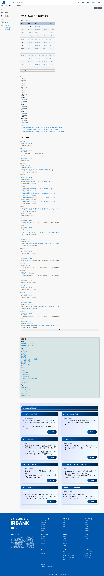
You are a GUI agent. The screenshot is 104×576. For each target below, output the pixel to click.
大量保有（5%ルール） (28, 345)
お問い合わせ (44, 571)
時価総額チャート (26, 395)
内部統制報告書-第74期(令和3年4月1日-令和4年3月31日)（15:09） (40, 209)
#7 (30, 38)
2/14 (44, 29)
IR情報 (23, 370)
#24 (37, 67)
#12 (51, 45)
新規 (64, 524)
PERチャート (25, 391)
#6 (51, 35)
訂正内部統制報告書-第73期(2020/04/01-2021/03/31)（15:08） (38, 193)
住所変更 (43, 538)
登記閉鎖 (43, 540)
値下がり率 (43, 522)
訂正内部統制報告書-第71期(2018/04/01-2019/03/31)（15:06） (38, 201)
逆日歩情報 (24, 380)
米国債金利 (43, 564)
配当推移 (23, 363)
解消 (64, 526)
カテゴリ (43, 551)
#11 (51, 42)
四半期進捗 (24, 355)
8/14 (29, 55)
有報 (6, 25)
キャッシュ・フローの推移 (29, 359)
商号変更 (43, 536)
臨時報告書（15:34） (27, 143)
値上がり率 (43, 520)
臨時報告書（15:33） (27, 280)
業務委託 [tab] (30, 418)
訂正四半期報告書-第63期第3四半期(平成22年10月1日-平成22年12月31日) (42, 131)
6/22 (50, 36)
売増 (64, 520)
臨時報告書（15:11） (27, 239)
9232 (2, 11)
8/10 (29, 29)
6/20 (51, 68)
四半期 (6, 28)
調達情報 (86, 528)
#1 (30, 32)
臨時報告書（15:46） (27, 151)
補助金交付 (86, 530)
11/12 (36, 36)
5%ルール (86, 540)
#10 (51, 38)
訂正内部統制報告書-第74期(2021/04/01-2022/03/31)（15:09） (38, 189)
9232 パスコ (4, 9)
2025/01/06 (7, 11)
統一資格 (86, 520)
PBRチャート (25, 393)
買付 (88, 2)
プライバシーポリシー (67, 571)
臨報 (93, 2)
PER (2, 13)
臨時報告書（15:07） (27, 213)
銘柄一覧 (43, 553)
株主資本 (65, 540)
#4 (37, 35)
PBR (2, 17)
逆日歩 (42, 530)
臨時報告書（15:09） (27, 228)
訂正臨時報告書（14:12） (28, 273)
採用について (59, 571)
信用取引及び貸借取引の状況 (29, 378)
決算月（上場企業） (88, 551)
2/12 (43, 39)
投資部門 (43, 528)
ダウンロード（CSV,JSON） (47, 566)
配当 (2, 21)
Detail (52, 432)
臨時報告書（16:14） (27, 177)
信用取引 (43, 524)
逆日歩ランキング (66, 559)
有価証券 (86, 538)
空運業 (7, 5)
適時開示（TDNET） (27, 343)
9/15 (29, 52)
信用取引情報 (25, 374)
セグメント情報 (25, 365)
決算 (83, 2)
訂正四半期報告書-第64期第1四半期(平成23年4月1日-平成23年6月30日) (41, 127)
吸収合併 (43, 543)
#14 (37, 54)
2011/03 (22, 72)
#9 (44, 38)
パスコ (11, 5)
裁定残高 (43, 526)
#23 (51, 61)
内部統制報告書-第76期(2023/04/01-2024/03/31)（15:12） (37, 170)
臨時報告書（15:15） (27, 165)
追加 (99, 7)
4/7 (43, 32)
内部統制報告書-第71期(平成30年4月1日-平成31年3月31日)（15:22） (41, 306)
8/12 (29, 32)
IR (5, 27)
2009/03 (36, 72)
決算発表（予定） (88, 555)
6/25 (50, 45)
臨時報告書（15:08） (27, 251)
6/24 (50, 58)
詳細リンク (27, 21)
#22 (44, 61)
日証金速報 (24, 382)
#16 (51, 54)
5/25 (25, 118)
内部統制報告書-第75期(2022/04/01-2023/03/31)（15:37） (37, 181)
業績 (10, 27)
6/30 (26, 95)
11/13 (36, 26)
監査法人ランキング (67, 553)
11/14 (36, 29)
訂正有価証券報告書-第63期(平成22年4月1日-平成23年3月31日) (39, 129)
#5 (44, 35)
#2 (37, 32)
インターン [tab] (26, 491)
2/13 (43, 58)
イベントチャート (26, 389)
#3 (30, 35)
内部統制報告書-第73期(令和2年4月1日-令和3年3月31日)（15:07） (40, 232)
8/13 (29, 39)
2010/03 (29, 72)
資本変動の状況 (25, 361)
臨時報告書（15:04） (27, 258)
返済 (64, 522)
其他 (99, 2)
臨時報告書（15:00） (27, 295)
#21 (37, 61)
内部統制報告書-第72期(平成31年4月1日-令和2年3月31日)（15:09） (40, 243)
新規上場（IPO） (88, 557)
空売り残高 (24, 372)
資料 (2, 25)
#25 (44, 67)
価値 (9, 28)
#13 (30, 54)
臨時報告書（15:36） (27, 314)
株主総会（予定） (88, 553)
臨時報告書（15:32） (27, 287)
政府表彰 (86, 526)
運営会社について (51, 571)
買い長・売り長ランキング (68, 557)
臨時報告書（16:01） (27, 302)
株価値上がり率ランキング (68, 555)
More (60, 329)
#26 (23, 72)
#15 (44, 54)
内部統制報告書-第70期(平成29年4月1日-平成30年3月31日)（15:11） (41, 325)
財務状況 (23, 357)
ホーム (2, 5)
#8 (37, 38)
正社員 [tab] (25, 418)
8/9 (29, 42)
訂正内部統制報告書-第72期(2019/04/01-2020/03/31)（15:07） (38, 197)
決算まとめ (24, 351)
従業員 (64, 545)
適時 (72, 2)
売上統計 (65, 536)
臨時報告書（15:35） (27, 158)
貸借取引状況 (25, 376)
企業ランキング (66, 551)
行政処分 (86, 522)
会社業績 (23, 353)
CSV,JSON (7, 29)
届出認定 (86, 524)
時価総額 (65, 543)
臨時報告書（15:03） (27, 220)
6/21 (51, 29)
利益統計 (65, 538)
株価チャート (25, 387)
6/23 (51, 32)
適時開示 (86, 536)
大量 (8, 25)
